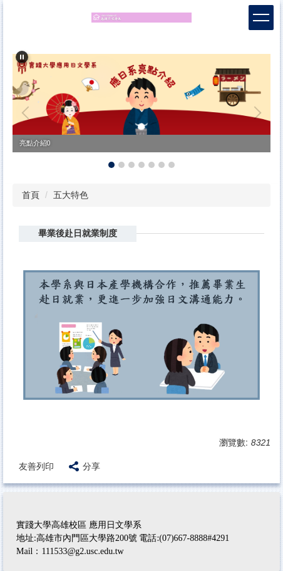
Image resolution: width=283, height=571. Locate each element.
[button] (22, 57)
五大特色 (70, 195)
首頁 (30, 195)
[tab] (111, 165)
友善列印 (36, 466)
